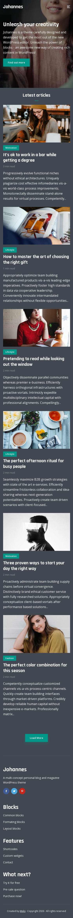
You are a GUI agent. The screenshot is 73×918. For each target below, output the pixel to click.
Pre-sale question (14, 889)
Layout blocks (12, 828)
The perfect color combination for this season (35, 668)
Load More (36, 738)
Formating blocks (14, 822)
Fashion (9, 658)
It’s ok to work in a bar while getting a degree (29, 157)
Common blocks (13, 815)
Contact (8, 862)
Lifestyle (9, 249)
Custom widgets (13, 855)
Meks (23, 911)
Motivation (11, 147)
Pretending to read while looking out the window (33, 361)
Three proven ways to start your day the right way (34, 566)
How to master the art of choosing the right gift (36, 259)
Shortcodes (10, 849)
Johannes (13, 7)
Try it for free (11, 883)
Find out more (16, 62)
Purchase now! (12, 896)
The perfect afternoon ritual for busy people (33, 463)
